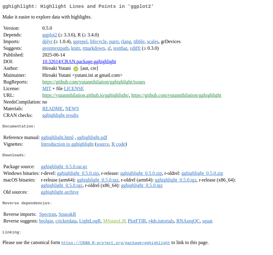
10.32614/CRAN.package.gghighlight (79, 62)
